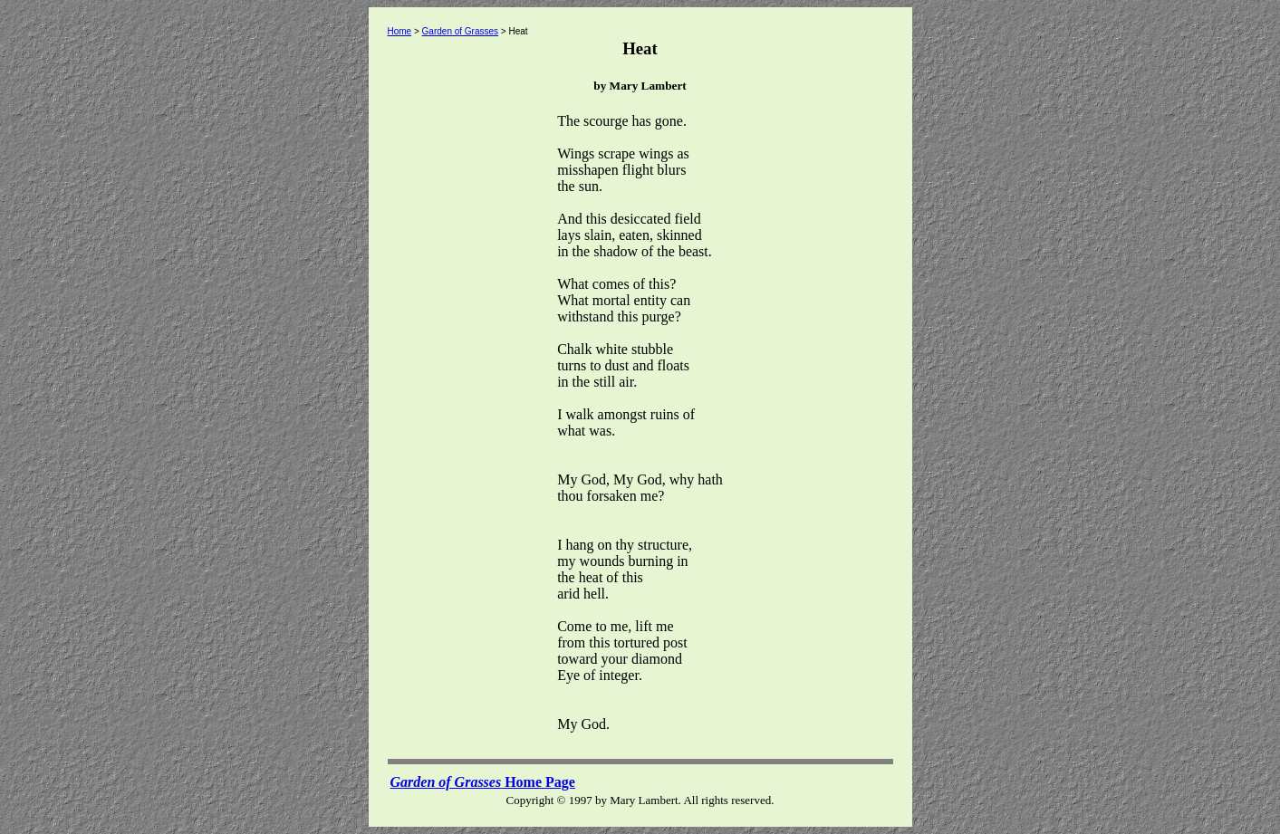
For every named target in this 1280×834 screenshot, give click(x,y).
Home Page (482, 782)
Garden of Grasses (460, 31)
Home (400, 31)
